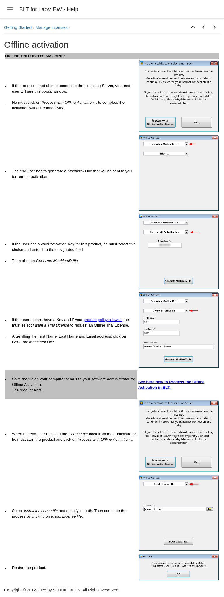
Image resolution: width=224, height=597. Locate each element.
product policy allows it (103, 319)
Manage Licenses (52, 27)
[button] (192, 27)
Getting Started (18, 27)
